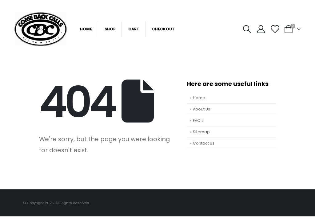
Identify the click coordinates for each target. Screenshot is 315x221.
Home (86, 29)
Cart (133, 29)
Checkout (163, 29)
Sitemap (201, 131)
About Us (201, 109)
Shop (110, 29)
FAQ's (198, 120)
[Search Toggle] (247, 29)
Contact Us (203, 143)
